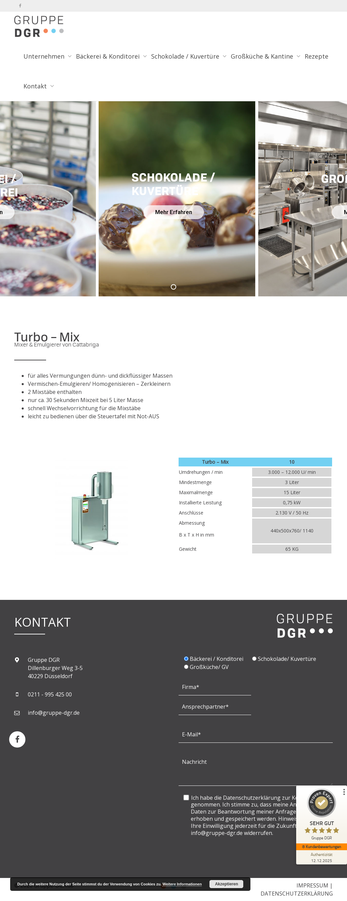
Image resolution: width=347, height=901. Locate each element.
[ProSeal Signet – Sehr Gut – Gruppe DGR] (321, 815)
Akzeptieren (226, 884)
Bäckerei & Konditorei (108, 56)
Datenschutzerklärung (252, 797)
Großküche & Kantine (263, 56)
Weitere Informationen (182, 884)
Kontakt (35, 86)
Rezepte (316, 56)
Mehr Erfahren (173, 212)
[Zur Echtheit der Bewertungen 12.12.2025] (321, 857)
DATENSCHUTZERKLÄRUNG (297, 893)
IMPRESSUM (312, 885)
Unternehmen (44, 56)
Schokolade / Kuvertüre (186, 56)
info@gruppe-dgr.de (54, 712)
